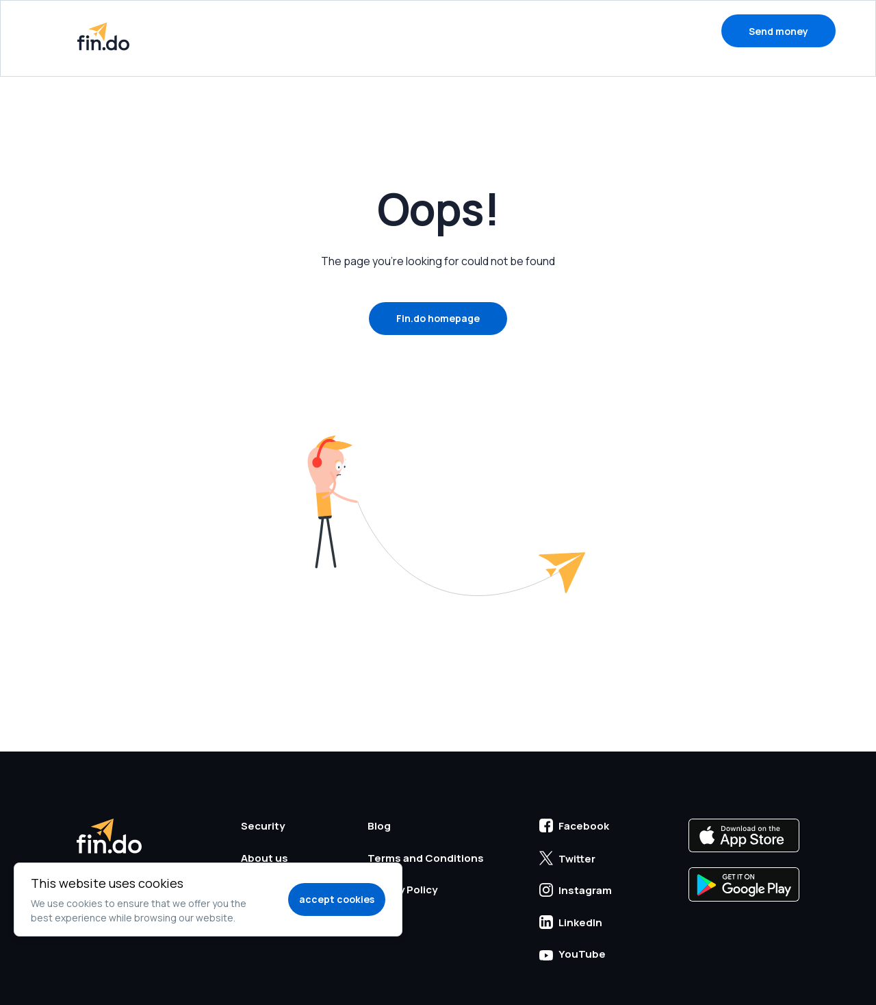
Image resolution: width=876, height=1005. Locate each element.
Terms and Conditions (426, 858)
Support (547, 30)
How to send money (342, 30)
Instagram (575, 890)
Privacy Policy (402, 889)
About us (264, 858)
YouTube (572, 954)
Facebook (574, 826)
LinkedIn (570, 922)
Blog (625, 30)
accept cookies (336, 899)
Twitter (567, 858)
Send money (778, 31)
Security (459, 30)
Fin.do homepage (438, 318)
